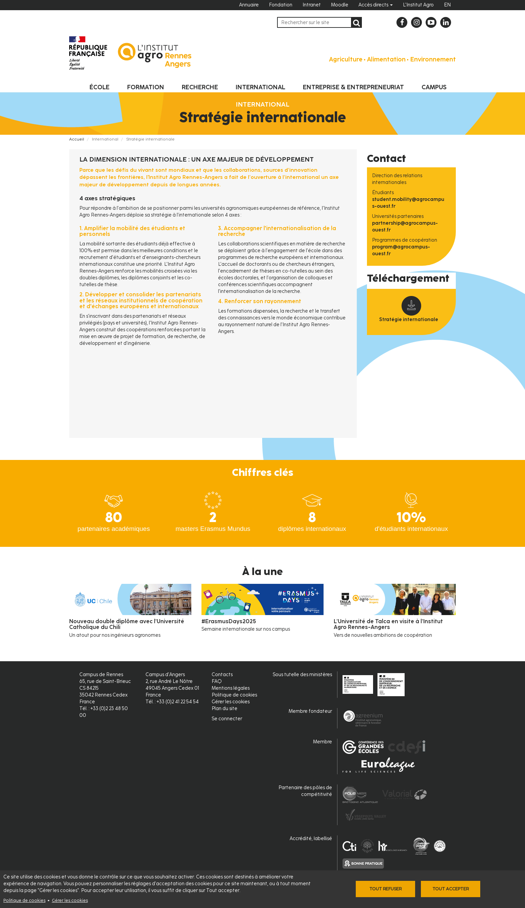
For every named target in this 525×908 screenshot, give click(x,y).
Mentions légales (231, 688)
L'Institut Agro (418, 5)
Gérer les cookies (70, 900)
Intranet (312, 5)
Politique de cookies (24, 900)
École (100, 87)
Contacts (222, 675)
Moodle (339, 5)
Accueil (76, 139)
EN (447, 5)
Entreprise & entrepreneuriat (353, 87)
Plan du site (224, 708)
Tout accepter (450, 888)
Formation (145, 87)
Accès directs (375, 5)
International (260, 87)
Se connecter (227, 719)
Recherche (200, 87)
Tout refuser (385, 888)
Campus (434, 87)
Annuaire (249, 5)
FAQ (217, 681)
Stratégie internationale (408, 319)
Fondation (280, 5)
